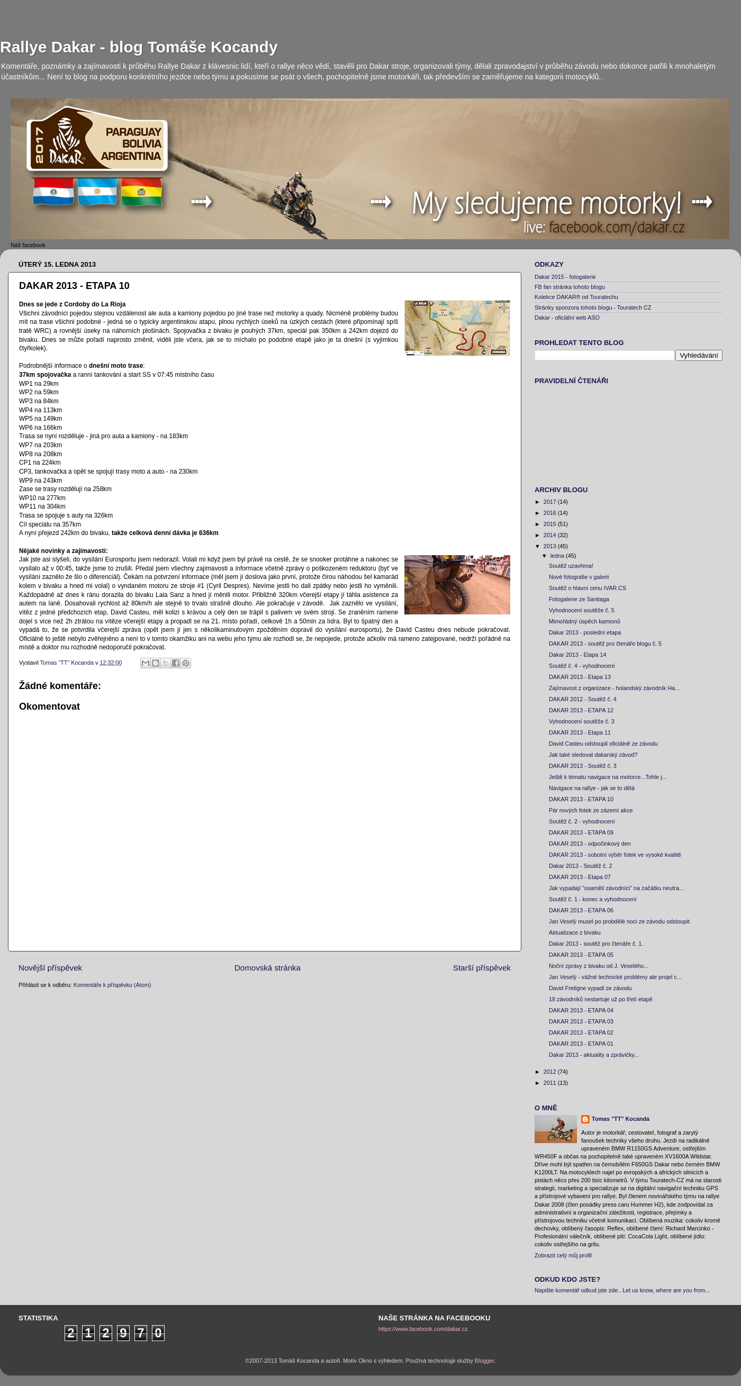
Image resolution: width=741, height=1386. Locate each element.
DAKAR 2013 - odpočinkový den (590, 843)
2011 (551, 1083)
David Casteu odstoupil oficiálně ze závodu (603, 743)
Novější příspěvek (50, 967)
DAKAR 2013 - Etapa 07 (580, 877)
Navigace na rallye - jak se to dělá (592, 788)
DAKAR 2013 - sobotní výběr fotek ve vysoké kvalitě (615, 854)
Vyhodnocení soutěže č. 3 (582, 721)
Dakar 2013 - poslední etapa (585, 632)
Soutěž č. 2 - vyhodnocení (582, 821)
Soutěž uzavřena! (571, 566)
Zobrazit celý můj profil (563, 1255)
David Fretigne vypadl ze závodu (590, 988)
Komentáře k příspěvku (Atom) (112, 985)
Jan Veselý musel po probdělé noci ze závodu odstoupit (619, 921)
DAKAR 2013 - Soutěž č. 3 (583, 766)
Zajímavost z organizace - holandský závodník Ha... (614, 688)
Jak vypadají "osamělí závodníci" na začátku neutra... (616, 888)
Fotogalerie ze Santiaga (579, 599)
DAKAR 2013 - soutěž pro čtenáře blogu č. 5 (605, 643)
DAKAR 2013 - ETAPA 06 (581, 910)
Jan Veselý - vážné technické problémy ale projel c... (615, 977)
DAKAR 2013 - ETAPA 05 (581, 955)
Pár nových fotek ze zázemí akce (590, 810)
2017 (551, 502)
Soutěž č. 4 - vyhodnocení (582, 666)
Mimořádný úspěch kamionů (584, 621)
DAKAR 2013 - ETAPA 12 (581, 710)
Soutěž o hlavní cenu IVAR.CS (587, 588)
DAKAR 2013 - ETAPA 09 (581, 832)
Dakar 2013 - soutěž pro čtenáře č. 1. (596, 943)
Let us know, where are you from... (666, 1290)
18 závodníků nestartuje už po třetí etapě (601, 999)
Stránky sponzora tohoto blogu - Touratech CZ (593, 307)
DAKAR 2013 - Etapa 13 (580, 677)
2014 (551, 535)
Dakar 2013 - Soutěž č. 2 (580, 866)
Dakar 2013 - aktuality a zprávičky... (594, 1055)
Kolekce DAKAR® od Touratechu (576, 297)
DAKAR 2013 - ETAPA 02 (581, 1032)
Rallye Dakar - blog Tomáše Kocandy (139, 47)
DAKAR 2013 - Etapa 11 (580, 732)
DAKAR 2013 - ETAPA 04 (581, 1010)
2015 (551, 524)
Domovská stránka (267, 967)
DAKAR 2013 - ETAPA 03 (581, 1021)
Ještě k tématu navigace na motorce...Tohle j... (608, 777)
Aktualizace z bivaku (575, 932)
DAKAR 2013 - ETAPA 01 (581, 1043)
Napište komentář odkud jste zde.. (578, 1290)
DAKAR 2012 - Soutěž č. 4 (583, 699)
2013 (551, 546)
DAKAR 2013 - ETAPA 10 (581, 799)
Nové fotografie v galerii (579, 577)
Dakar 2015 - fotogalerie (565, 277)
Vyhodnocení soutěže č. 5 (582, 610)
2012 (551, 1071)
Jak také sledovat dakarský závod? (593, 754)
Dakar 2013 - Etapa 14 (578, 654)
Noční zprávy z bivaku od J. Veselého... (598, 966)
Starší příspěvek (482, 967)
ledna (558, 555)
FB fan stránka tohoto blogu (570, 287)
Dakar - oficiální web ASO (567, 317)
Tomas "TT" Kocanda (67, 662)
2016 (551, 513)
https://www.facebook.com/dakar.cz (423, 1329)
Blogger (484, 1360)
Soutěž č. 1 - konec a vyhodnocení (593, 899)
